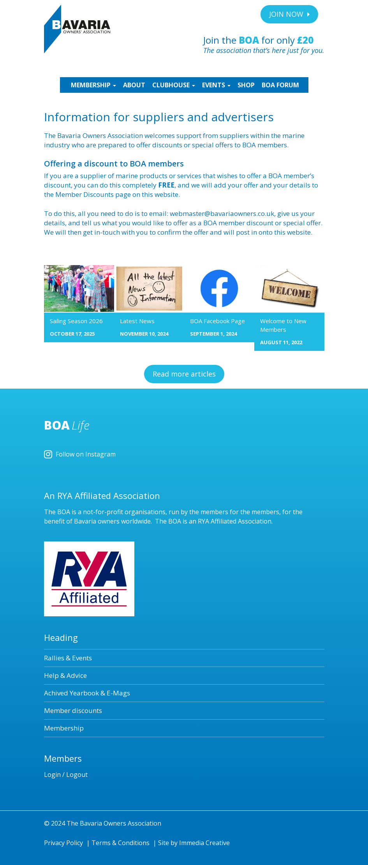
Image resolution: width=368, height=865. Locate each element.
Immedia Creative (204, 842)
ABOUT (134, 85)
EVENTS (216, 85)
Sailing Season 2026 (76, 321)
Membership (64, 727)
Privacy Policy (63, 842)
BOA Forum (280, 85)
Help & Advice (65, 675)
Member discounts (73, 710)
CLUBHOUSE (173, 85)
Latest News (137, 321)
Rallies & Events (68, 657)
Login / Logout (66, 774)
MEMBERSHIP (92, 85)
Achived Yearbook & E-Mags (87, 692)
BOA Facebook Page (217, 321)
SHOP (246, 85)
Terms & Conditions (121, 842)
